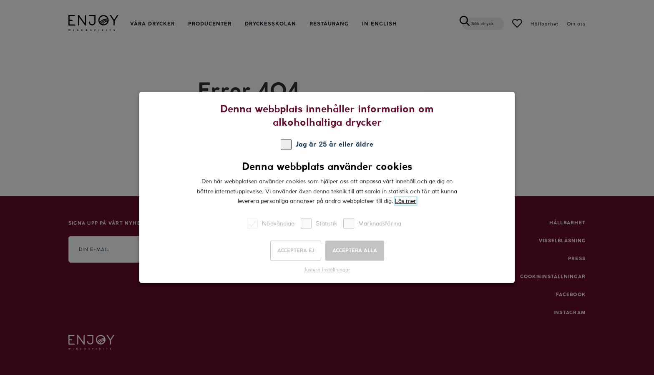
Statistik (319, 224)
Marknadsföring (372, 224)
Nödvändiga (270, 224)
